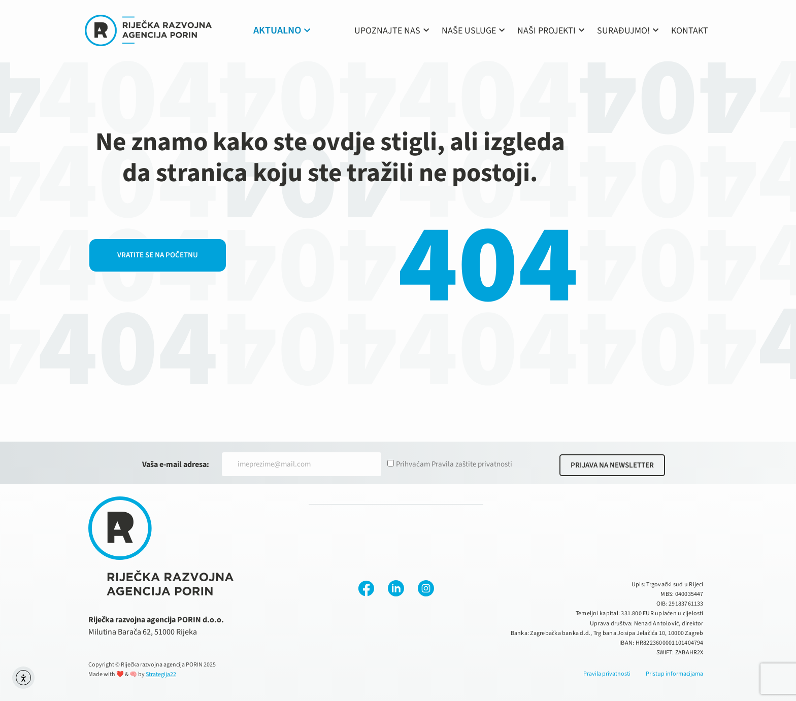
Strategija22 (161, 674)
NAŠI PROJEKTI (550, 31)
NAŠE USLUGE (473, 31)
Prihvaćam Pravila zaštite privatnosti (454, 464)
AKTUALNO (281, 30)
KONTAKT (689, 30)
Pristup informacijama (674, 674)
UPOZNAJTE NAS (391, 31)
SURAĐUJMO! (627, 31)
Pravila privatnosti (607, 674)
